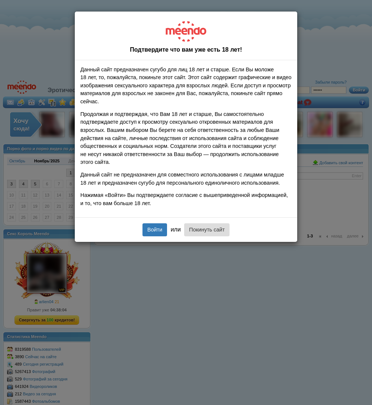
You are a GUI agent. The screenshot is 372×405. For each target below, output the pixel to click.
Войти (154, 230)
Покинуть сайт (207, 230)
